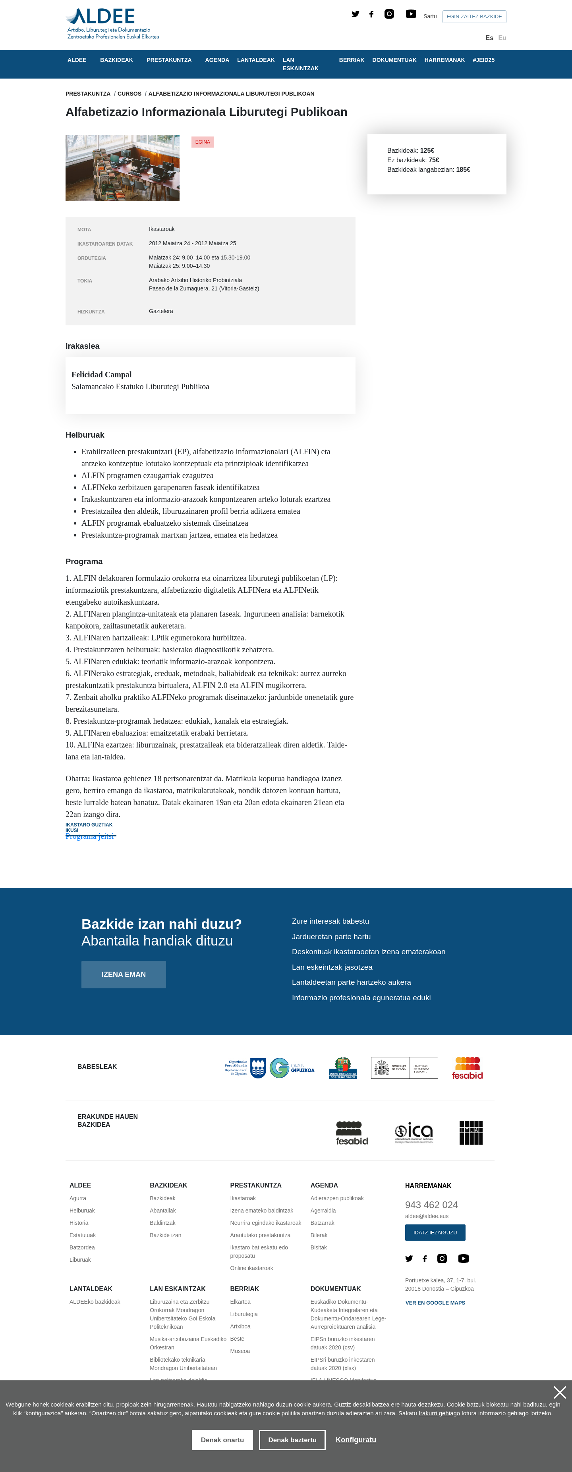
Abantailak (163, 1210)
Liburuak (80, 1260)
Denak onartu (222, 1440)
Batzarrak (322, 1223)
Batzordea (82, 1247)
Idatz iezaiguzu (435, 1233)
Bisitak (319, 1247)
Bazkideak (163, 1198)
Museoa (240, 1351)
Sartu (430, 16)
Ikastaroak (243, 1198)
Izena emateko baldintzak (262, 1210)
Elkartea (240, 1302)
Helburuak (82, 1210)
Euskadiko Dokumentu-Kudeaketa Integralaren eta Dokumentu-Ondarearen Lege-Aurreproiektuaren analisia (348, 1314)
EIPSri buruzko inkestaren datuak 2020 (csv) (343, 1343)
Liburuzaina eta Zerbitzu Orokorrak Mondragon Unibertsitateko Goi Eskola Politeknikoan (182, 1314)
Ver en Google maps (435, 1303)
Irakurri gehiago (439, 1413)
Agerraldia (323, 1210)
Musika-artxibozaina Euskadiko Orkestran (188, 1343)
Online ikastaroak (251, 1268)
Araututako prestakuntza (260, 1235)
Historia (79, 1223)
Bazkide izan (165, 1235)
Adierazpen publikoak (337, 1198)
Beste (237, 1339)
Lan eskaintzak (301, 64)
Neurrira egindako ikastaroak (265, 1223)
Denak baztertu (292, 1440)
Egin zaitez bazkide (474, 16)
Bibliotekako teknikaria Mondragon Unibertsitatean (183, 1364)
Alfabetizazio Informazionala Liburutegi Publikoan (232, 93)
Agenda (217, 60)
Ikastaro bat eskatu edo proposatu (259, 1251)
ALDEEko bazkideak (95, 1302)
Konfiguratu (356, 1440)
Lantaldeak (256, 60)
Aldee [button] (77, 60)
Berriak (352, 60)
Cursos (129, 93)
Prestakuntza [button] (169, 60)
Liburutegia (244, 1314)
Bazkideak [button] (116, 60)
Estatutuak (83, 1235)
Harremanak (445, 60)
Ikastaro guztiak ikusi (89, 827)
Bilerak (319, 1235)
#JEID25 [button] (484, 60)
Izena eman (124, 974)
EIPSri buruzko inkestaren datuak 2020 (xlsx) (343, 1364)
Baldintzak (163, 1223)
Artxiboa (240, 1326)
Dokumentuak (395, 60)
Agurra (78, 1198)
